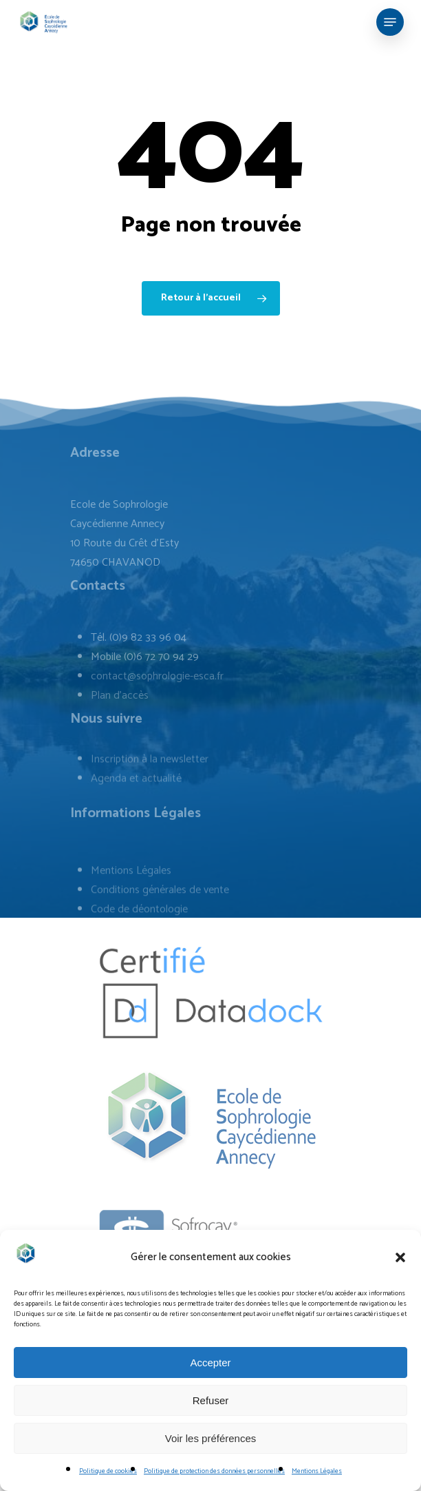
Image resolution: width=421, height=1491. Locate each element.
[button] (400, 1257)
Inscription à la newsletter (149, 799)
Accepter (210, 1362)
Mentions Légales (317, 1471)
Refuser (211, 1400)
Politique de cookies (108, 1471)
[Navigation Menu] (390, 22)
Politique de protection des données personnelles (214, 1471)
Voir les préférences (211, 1438)
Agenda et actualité (136, 818)
